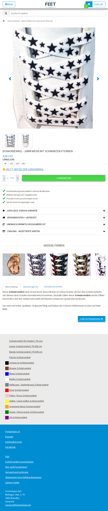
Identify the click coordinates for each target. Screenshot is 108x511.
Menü (9, 4)
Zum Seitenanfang (91, 318)
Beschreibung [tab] (11, 286)
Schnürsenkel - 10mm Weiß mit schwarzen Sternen (30, 21)
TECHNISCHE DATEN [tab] (53, 286)
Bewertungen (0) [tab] (30, 286)
